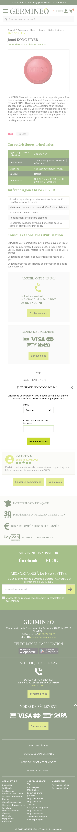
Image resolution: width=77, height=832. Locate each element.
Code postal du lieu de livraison (35, 422)
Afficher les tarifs (38, 441)
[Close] (71, 387)
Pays (26, 404)
